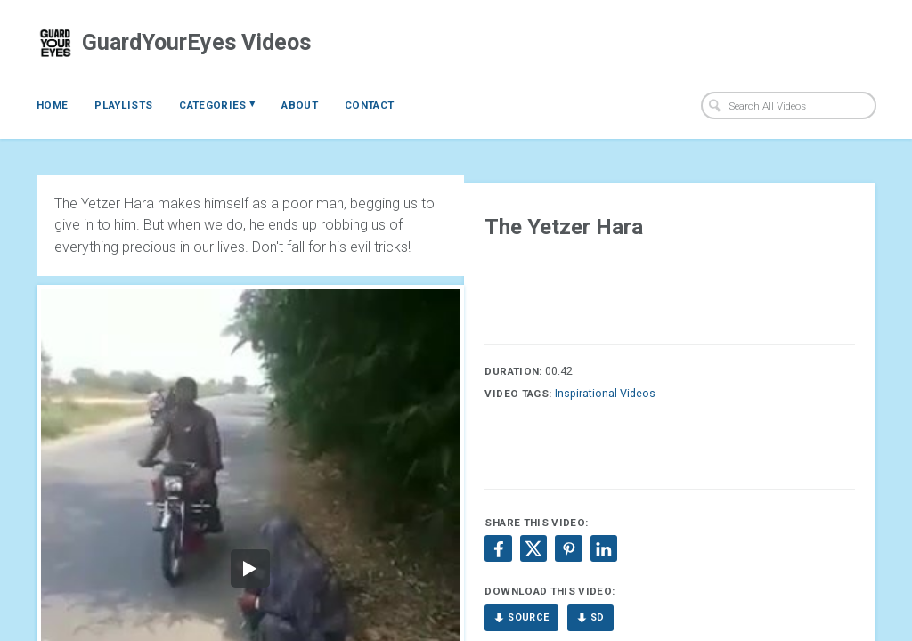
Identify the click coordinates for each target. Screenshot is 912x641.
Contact (369, 105)
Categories (217, 104)
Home (52, 105)
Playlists (123, 105)
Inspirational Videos (605, 393)
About (299, 105)
